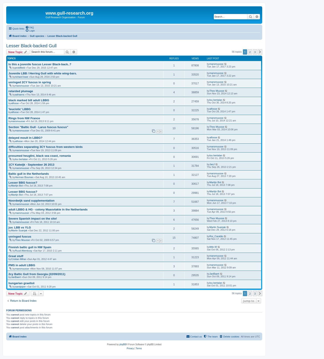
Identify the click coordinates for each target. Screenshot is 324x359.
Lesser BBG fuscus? (22, 182)
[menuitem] (29, 27)
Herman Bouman (24, 177)
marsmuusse (217, 64)
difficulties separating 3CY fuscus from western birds (45, 147)
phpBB (122, 344)
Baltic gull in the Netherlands (28, 173)
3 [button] (255, 52)
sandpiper (20, 286)
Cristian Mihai (18, 259)
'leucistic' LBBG (19, 109)
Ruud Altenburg (23, 250)
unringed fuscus (19, 236)
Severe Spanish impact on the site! (32, 218)
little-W (213, 247)
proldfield (20, 67)
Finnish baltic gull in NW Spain (29, 247)
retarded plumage (20, 91)
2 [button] (250, 52)
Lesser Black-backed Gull (31, 45)
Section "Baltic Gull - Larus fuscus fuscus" (38, 127)
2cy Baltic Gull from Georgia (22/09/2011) (36, 274)
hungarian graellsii (21, 283)
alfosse (15, 103)
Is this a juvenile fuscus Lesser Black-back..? (39, 64)
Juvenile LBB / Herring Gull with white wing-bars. (42, 73)
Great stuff (15, 256)
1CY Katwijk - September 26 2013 (31, 164)
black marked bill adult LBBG (28, 100)
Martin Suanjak (19, 230)
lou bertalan (216, 100)
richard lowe (21, 76)
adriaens (19, 94)
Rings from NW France (24, 118)
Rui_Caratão (216, 236)
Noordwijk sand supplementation (31, 200)
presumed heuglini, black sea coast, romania (39, 155)
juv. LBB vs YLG (19, 227)
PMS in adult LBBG (21, 265)
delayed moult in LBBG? (25, 137)
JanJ (212, 164)
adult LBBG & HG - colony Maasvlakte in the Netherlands (48, 209)
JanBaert (16, 277)
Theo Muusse (217, 90)
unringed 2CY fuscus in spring (29, 82)
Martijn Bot (17, 185)
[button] (260, 52)
